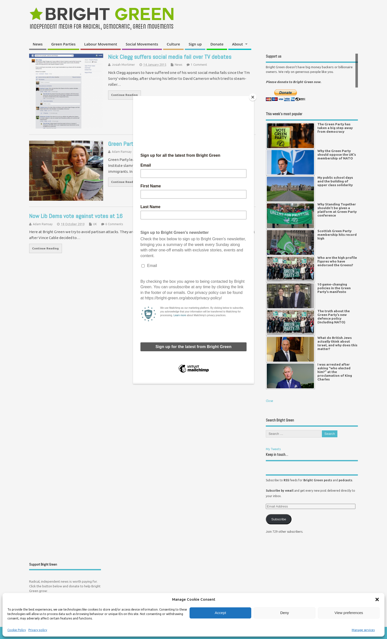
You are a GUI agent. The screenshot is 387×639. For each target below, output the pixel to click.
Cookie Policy (16, 630)
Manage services (363, 630)
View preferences (348, 613)
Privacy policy (37, 630)
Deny (284, 613)
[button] (377, 599)
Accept (220, 613)
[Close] (252, 97)
